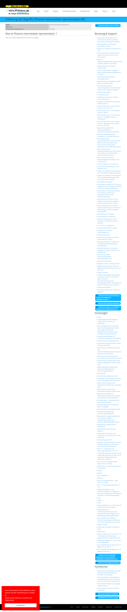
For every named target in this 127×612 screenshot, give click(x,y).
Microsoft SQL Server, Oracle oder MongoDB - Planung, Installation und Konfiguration (108, 250)
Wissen (96, 11)
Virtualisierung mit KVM (104, 440)
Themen (46, 11)
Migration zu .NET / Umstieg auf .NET (108, 263)
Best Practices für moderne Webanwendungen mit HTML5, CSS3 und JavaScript (108, 159)
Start (38, 11)
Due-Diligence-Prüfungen (105, 182)
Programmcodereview (104, 287)
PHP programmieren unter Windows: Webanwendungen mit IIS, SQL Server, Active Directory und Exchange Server (108, 579)
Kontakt (100, 607)
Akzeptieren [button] (21, 605)
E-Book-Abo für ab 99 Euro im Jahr (107, 598)
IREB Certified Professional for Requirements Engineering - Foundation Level (109, 385)
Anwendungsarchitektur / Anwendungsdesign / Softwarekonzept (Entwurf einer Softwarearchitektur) (108, 88)
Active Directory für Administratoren (108, 341)
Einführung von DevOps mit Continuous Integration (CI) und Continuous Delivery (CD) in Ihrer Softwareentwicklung (109, 186)
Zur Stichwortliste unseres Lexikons (107, 25)
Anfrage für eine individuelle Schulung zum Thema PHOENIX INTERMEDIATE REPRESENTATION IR (106, 557)
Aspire (99, 317)
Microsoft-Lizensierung (104, 261)
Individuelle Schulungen (69, 11)
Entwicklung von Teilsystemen (106, 216)
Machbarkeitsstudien (103, 235)
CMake (99, 500)
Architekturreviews (103, 95)
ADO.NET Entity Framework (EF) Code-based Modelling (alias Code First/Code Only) (109, 362)
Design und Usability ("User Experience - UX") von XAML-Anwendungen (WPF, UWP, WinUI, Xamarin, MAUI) (109, 177)
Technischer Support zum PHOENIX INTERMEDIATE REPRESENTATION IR (107, 308)
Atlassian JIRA (101, 373)
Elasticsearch (101, 531)
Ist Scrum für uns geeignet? (105, 225)
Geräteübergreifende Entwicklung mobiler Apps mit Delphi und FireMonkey (107, 321)
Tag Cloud (85, 607)
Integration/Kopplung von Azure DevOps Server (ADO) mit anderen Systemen (107, 221)
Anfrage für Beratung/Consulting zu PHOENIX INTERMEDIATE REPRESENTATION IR (108, 297)
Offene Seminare (85, 11)
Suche (113, 11)
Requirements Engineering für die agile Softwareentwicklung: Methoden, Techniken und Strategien (109, 573)
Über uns (105, 11)
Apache (99, 473)
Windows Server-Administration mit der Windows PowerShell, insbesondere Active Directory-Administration (109, 444)
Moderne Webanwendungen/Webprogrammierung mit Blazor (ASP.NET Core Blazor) (109, 61)
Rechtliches (118, 607)
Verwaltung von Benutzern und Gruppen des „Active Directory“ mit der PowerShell (109, 435)
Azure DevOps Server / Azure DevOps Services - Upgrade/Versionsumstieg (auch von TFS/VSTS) (108, 123)
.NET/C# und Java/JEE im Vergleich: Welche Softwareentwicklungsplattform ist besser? (109, 72)
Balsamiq (100, 478)
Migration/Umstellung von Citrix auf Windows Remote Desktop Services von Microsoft (109, 268)
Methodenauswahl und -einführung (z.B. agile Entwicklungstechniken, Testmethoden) (108, 244)
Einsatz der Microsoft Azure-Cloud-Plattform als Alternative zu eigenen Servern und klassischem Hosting (108, 201)
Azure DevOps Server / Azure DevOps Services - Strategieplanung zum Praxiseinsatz (108, 117)
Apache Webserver (103, 475)
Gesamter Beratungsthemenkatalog (107, 303)
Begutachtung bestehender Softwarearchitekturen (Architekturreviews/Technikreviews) (108, 130)
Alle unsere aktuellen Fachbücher (107, 594)
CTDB (99, 503)
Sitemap (93, 607)
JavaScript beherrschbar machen (107, 228)
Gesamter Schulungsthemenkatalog (107, 563)
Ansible (99, 470)
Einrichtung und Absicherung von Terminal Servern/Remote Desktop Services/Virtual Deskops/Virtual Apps (108, 40)
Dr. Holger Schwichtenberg (41, 607)
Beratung (55, 11)
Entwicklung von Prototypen (105, 214)
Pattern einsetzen (102, 272)
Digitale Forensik (102, 524)
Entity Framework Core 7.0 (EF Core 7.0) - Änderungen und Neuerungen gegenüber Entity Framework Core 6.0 (109, 536)
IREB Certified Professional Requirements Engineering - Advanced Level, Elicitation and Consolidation (108, 396)
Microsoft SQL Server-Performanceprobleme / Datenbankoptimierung (104, 256)
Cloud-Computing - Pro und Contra (107, 164)
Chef (98, 498)
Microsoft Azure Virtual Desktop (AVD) (108, 409)
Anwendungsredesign (103, 92)
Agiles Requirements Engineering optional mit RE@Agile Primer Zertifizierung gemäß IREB (107, 369)
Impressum (109, 607)
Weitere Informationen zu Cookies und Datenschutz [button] (18, 599)
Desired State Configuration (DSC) (107, 376)
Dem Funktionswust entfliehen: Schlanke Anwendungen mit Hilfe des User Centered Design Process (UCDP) (108, 520)
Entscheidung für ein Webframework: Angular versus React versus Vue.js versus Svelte (108, 55)
